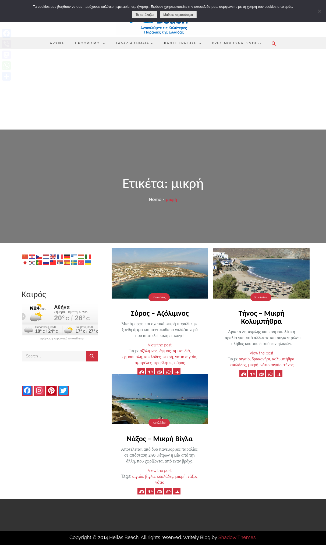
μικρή (168, 356)
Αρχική (57, 43)
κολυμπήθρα (283, 358)
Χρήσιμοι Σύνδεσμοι (236, 43)
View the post (160, 345)
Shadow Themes (237, 537)
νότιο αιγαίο (185, 356)
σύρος (179, 362)
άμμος (165, 350)
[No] (319, 11)
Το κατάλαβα (145, 15)
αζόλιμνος (148, 350)
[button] (274, 43)
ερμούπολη (132, 356)
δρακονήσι (261, 358)
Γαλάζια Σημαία (135, 43)
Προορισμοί (90, 43)
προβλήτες (163, 362)
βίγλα (150, 476)
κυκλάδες (152, 356)
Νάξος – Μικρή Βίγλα (160, 438)
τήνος (288, 364)
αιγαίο (244, 358)
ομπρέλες (143, 362)
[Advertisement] (163, 89)
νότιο (159, 482)
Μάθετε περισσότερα (178, 15)
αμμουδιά (181, 350)
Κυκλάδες (159, 297)
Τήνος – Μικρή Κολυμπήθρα (262, 317)
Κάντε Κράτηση (182, 43)
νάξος (193, 476)
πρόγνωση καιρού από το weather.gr (62, 338)
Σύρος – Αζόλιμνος (160, 313)
